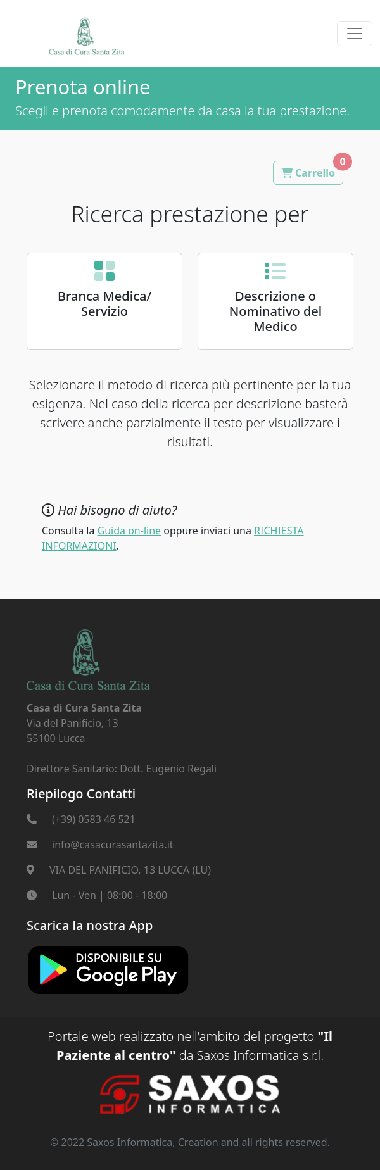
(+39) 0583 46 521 (94, 819)
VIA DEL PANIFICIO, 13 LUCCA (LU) (130, 870)
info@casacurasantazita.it (113, 845)
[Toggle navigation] (354, 33)
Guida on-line (130, 531)
